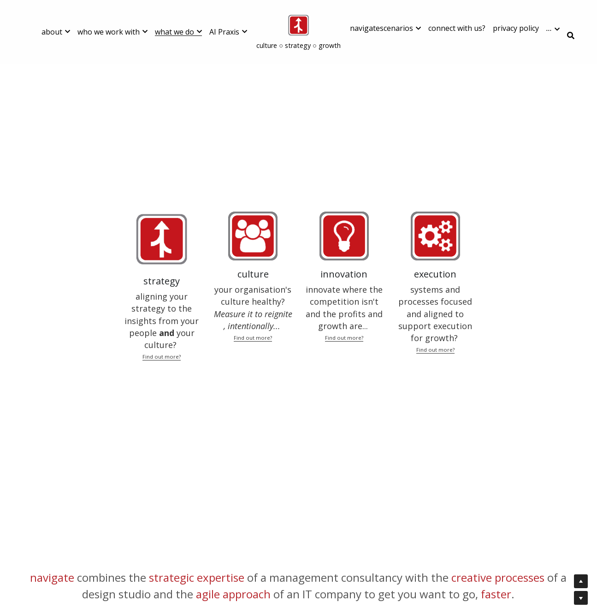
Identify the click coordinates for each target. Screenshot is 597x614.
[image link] (298, 25)
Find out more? (161, 356)
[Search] (570, 35)
